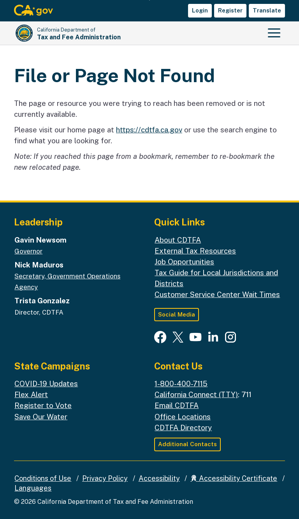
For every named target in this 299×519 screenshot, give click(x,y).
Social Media (176, 314)
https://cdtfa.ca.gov (149, 129)
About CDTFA (178, 240)
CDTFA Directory (183, 427)
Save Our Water (40, 416)
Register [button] (230, 10)
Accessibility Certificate (233, 478)
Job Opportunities (184, 261)
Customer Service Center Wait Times (217, 294)
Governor (28, 251)
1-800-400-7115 (181, 383)
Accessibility (159, 478)
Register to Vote (43, 405)
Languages (32, 488)
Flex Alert (31, 394)
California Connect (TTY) (196, 394)
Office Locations (183, 416)
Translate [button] (267, 10)
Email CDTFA (177, 405)
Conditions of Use (42, 478)
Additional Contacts (187, 444)
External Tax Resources (195, 250)
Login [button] (200, 10)
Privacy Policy (105, 478)
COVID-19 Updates (46, 383)
